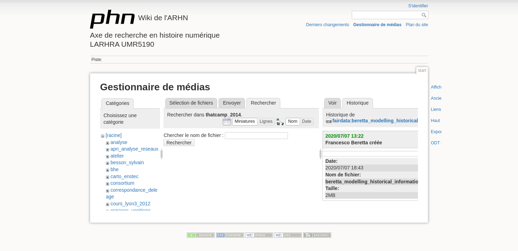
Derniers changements (327, 24)
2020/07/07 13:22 (344, 136)
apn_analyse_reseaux (134, 149)
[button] (245, 122)
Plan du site (417, 24)
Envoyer (232, 103)
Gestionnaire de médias (377, 24)
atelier (117, 156)
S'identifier (418, 5)
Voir (332, 103)
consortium (122, 183)
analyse (119, 142)
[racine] (114, 135)
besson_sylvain (127, 162)
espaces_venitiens (131, 210)
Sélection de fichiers (191, 103)
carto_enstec (124, 176)
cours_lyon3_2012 (130, 203)
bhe (115, 169)
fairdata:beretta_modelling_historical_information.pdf (394, 120)
